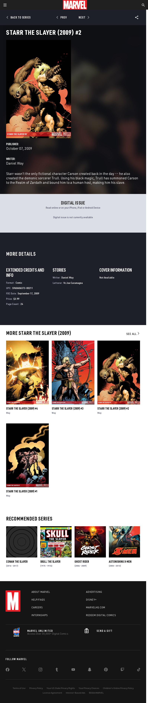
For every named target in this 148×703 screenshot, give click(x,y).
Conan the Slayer (17, 561)
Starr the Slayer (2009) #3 (67, 408)
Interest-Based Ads (75, 692)
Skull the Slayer (50, 561)
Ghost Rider (82, 561)
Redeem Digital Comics (101, 615)
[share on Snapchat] (89, 670)
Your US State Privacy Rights (61, 688)
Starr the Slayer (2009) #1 (22, 491)
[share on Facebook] (7, 670)
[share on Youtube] (73, 670)
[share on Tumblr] (57, 670)
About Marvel (41, 591)
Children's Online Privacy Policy (118, 688)
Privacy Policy (36, 688)
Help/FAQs (38, 599)
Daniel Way (15, 163)
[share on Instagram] (40, 670)
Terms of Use (19, 688)
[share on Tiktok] (139, 670)
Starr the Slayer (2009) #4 (22, 408)
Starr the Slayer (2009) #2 (113, 408)
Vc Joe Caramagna (73, 282)
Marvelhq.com (95, 607)
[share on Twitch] (122, 670)
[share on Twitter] (24, 670)
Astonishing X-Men (120, 561)
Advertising (94, 591)
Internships (40, 615)
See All (133, 334)
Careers (37, 607)
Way (8, 412)
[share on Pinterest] (106, 670)
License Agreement (52, 692)
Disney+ (91, 599)
